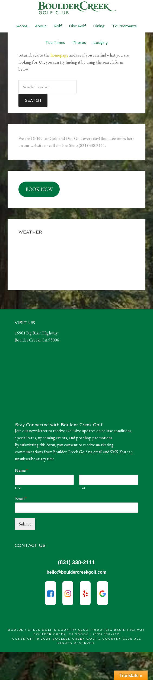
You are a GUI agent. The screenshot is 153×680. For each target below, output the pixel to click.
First (18, 488)
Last (82, 488)
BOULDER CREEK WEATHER (76, 259)
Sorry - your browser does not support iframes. (55, 384)
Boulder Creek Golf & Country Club (76, 8)
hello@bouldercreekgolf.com (76, 572)
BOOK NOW (39, 189)
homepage (59, 55)
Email (21, 498)
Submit (25, 524)
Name (21, 470)
